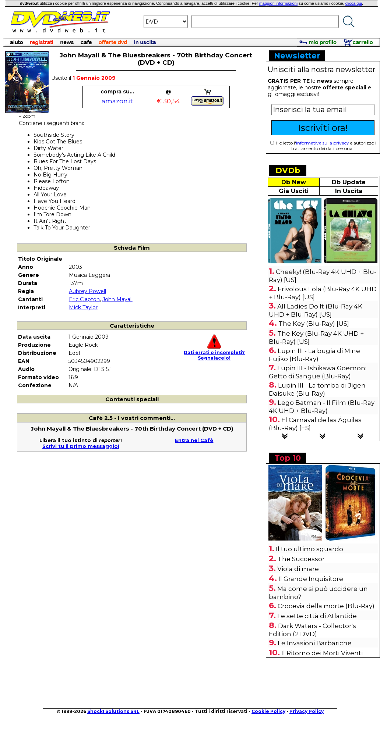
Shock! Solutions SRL (113, 711)
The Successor (301, 559)
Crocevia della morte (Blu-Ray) (326, 606)
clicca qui (353, 3)
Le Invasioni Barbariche (315, 643)
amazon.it (117, 101)
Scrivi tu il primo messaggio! (80, 446)
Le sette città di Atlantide (317, 616)
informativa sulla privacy (322, 143)
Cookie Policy (268, 711)
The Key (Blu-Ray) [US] (313, 323)
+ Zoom (27, 114)
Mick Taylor (83, 307)
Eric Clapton (84, 299)
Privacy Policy (306, 711)
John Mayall (117, 299)
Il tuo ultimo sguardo (309, 549)
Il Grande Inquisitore (310, 578)
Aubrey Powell (87, 291)
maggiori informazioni (278, 3)
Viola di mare (298, 569)
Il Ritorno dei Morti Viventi (322, 653)
